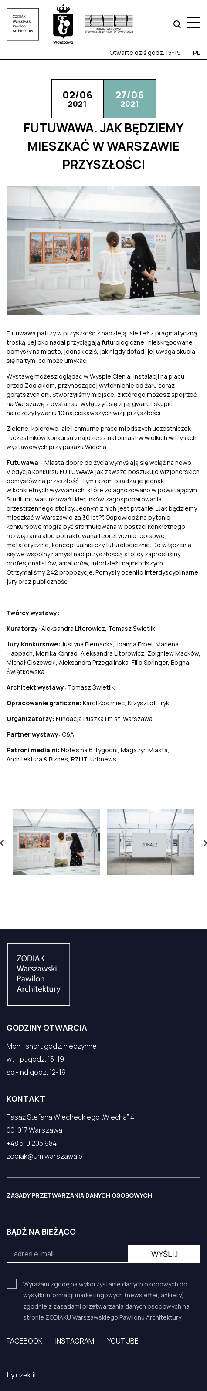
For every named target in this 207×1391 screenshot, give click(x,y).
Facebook (24, 1341)
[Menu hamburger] (193, 22)
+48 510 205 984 (32, 1143)
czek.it (26, 1375)
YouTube (123, 1341)
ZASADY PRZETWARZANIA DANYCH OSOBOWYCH (79, 1195)
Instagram (74, 1341)
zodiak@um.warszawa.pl (45, 1156)
